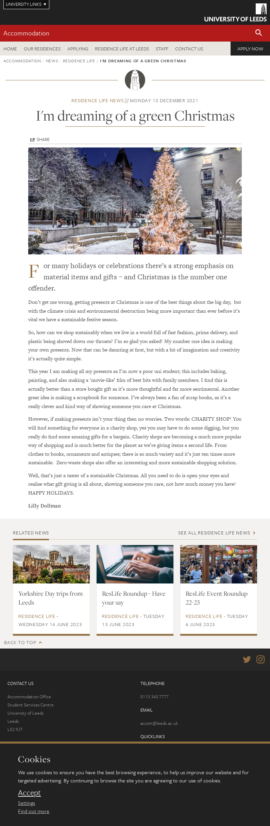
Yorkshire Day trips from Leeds (50, 598)
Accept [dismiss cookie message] (29, 793)
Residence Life (79, 61)
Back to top (20, 642)
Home (10, 48)
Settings (26, 803)
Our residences (42, 48)
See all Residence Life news (214, 532)
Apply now (250, 48)
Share (43, 139)
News (52, 61)
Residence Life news (97, 100)
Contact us (189, 48)
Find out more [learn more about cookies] (33, 811)
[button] (259, 33)
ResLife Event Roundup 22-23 (217, 598)
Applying (77, 48)
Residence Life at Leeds (122, 48)
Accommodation (26, 32)
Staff (162, 48)
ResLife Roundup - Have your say (134, 598)
